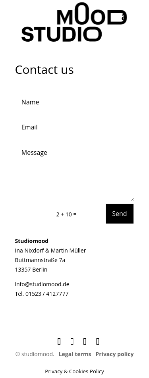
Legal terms (75, 354)
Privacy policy (114, 354)
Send (119, 213)
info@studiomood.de (42, 284)
